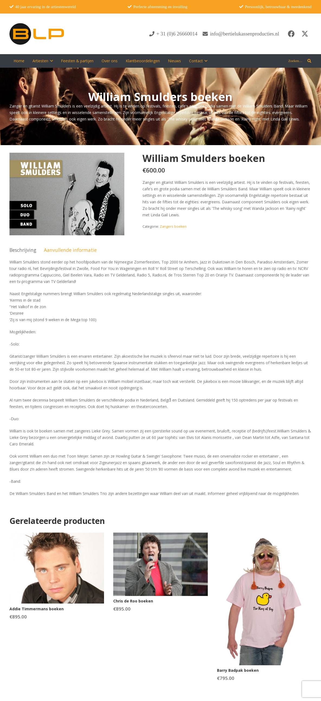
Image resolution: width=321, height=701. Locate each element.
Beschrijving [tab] (22, 250)
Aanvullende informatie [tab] (70, 250)
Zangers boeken (173, 226)
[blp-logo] (36, 34)
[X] (305, 34)
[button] (50, 61)
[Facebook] (291, 34)
